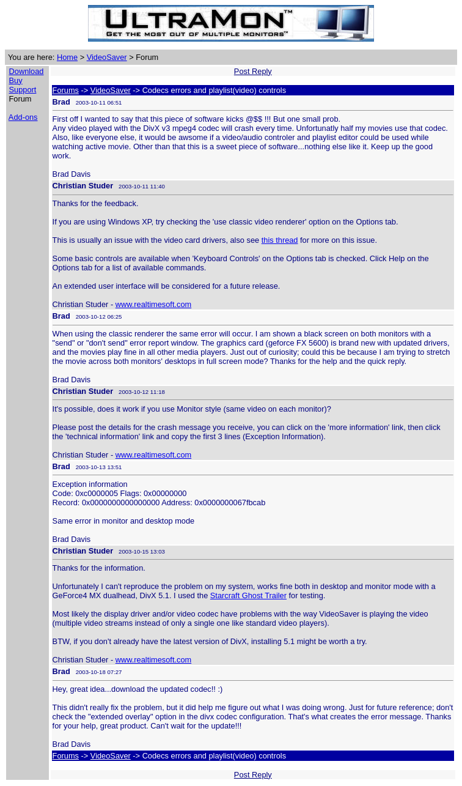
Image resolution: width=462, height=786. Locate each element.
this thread (280, 240)
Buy (16, 80)
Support (23, 89)
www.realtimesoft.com (153, 304)
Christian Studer (83, 185)
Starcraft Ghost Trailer (248, 595)
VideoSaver (107, 57)
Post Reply (253, 71)
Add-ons (23, 117)
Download (26, 71)
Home (67, 57)
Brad (61, 101)
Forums (66, 90)
